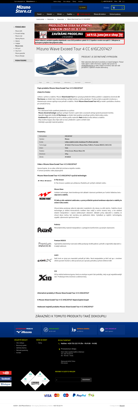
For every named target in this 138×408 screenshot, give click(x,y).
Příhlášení (106, 7)
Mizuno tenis (60, 19)
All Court (17, 48)
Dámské (49, 14)
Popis (40, 82)
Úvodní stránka (40, 19)
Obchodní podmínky (22, 350)
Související (77, 82)
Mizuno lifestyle (19, 56)
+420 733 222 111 (107, 1)
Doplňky (69, 14)
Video (47, 82)
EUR (123, 1)
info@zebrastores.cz (88, 66)
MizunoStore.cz (30, 1)
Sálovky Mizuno (19, 38)
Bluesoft (122, 406)
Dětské (59, 14)
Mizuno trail (18, 36)
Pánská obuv (50, 19)
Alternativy (67, 82)
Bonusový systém (21, 345)
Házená (17, 41)
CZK (120, 1)
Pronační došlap (20, 33)
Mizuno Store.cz (23, 9)
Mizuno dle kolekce (100, 14)
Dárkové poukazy (115, 14)
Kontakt (80, 1)
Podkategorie (20, 60)
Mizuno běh (18, 31)
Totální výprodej (85, 14)
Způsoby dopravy (21, 348)
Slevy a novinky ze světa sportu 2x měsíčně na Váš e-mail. (71, 375)
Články (74, 1)
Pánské (39, 14)
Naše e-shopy (57, 1)
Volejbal (17, 43)
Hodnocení (88, 82)
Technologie (57, 82)
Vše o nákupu (66, 1)
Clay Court (18, 51)
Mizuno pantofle (20, 53)
